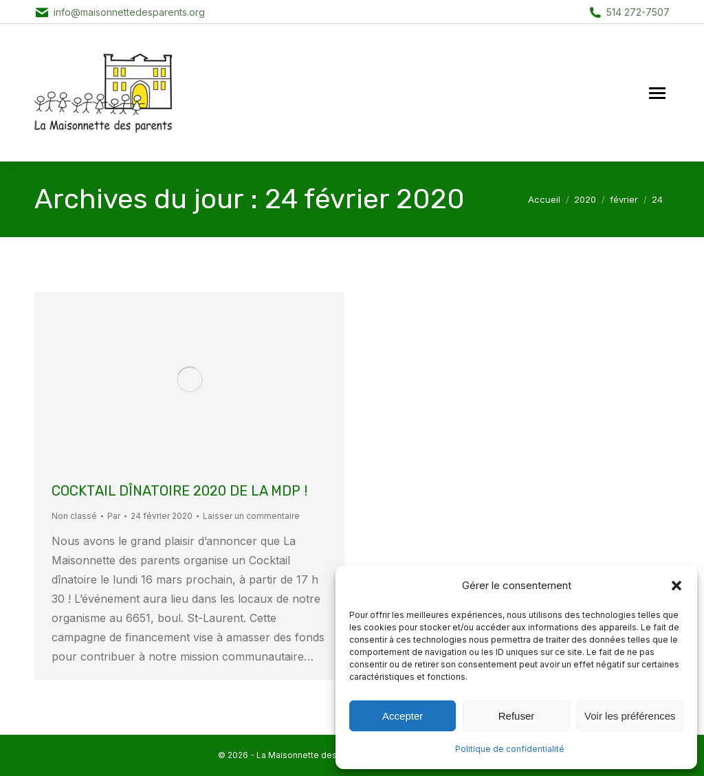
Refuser (516, 716)
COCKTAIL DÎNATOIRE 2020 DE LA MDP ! (179, 491)
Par (113, 516)
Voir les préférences (630, 716)
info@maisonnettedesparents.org (129, 12)
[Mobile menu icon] (657, 93)
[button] (676, 585)
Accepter (402, 716)
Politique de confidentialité (509, 749)
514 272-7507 (638, 12)
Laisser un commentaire (251, 516)
